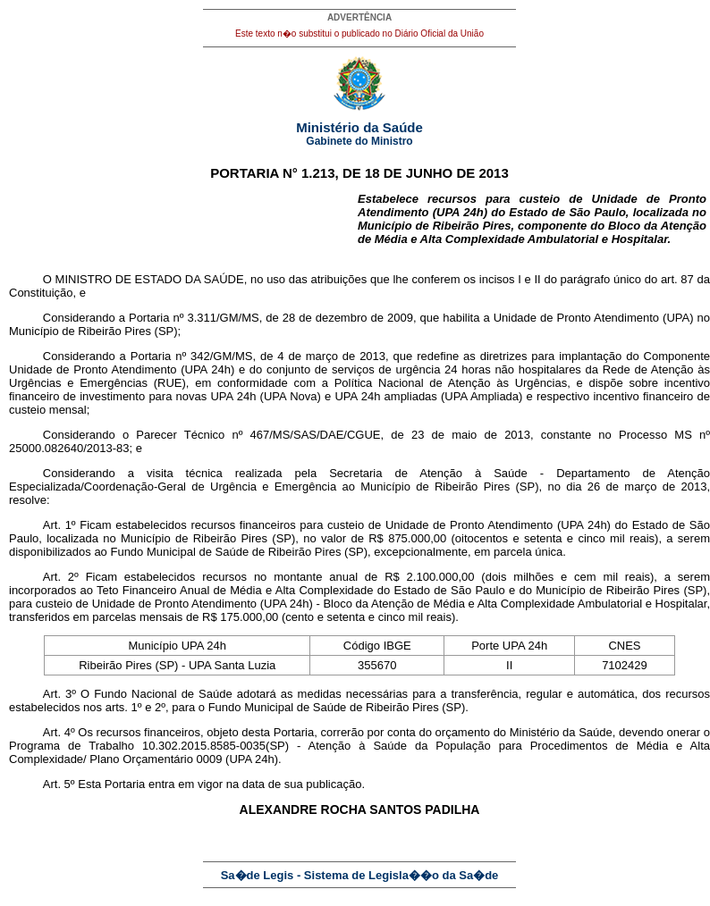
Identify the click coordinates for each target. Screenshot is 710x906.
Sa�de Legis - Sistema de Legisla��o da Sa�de (360, 875)
